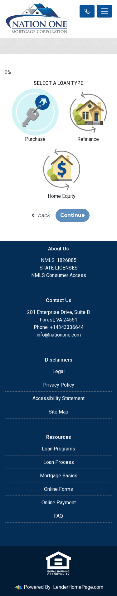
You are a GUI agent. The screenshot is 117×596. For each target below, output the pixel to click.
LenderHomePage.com (78, 587)
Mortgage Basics (58, 476)
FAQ (58, 516)
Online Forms (58, 489)
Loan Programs (58, 449)
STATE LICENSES (59, 268)
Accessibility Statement (58, 398)
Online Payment (58, 503)
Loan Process (58, 462)
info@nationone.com (59, 335)
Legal (58, 371)
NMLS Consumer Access (58, 275)
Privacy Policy (58, 385)
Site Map (58, 412)
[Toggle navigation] (104, 11)
